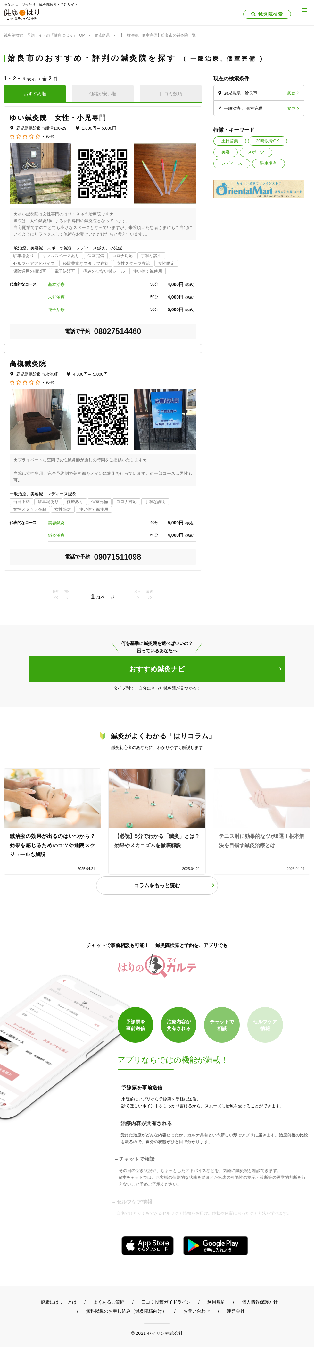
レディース (231, 163)
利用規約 (216, 1302)
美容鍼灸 (56, 523)
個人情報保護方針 (260, 1302)
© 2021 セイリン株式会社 (157, 1333)
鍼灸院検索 (270, 14)
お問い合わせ (196, 1311)
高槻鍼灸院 (28, 363)
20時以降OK (267, 140)
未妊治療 (56, 297)
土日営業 (229, 140)
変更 (291, 93)
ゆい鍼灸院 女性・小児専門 (58, 117)
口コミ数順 (171, 93)
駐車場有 (268, 163)
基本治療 (56, 284)
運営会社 (236, 1311)
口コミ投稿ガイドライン (166, 1302)
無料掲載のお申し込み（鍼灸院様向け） (126, 1311)
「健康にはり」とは (56, 1302)
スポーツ (256, 152)
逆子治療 (56, 310)
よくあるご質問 (109, 1302)
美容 (225, 152)
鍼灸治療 (56, 535)
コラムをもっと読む (157, 885)
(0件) (50, 136)
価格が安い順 (102, 93)
